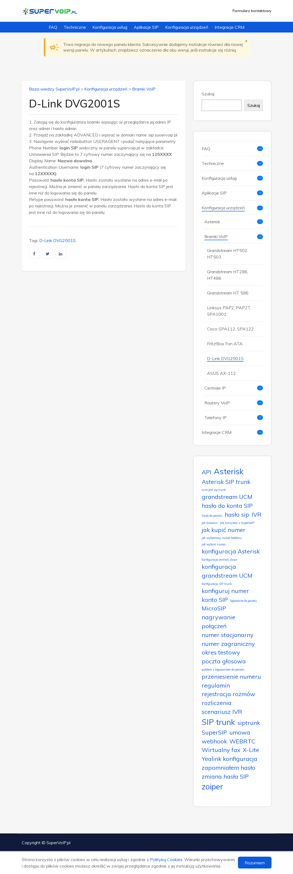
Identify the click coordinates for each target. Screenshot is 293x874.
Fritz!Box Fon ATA (225, 343)
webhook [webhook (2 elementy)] (214, 741)
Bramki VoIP (143, 89)
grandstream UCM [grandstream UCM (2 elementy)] (227, 496)
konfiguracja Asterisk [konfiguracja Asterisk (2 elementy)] (231, 551)
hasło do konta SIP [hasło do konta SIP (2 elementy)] (227, 505)
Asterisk (212, 221)
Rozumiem (255, 862)
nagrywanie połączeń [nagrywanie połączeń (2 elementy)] (218, 621)
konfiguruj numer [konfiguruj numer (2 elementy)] (225, 590)
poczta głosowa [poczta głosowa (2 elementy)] (224, 661)
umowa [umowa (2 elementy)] (239, 732)
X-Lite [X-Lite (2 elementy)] (251, 749)
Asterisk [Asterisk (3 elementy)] (229, 471)
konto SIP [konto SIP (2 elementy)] (215, 599)
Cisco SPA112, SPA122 (230, 329)
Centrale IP (215, 388)
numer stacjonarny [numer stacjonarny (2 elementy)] (228, 634)
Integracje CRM (229, 27)
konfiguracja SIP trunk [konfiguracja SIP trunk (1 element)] (217, 584)
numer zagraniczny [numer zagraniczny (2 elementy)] (228, 643)
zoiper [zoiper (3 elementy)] (212, 786)
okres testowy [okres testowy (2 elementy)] (221, 652)
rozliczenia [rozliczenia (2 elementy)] (216, 702)
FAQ (53, 27)
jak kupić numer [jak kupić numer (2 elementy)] (223, 529)
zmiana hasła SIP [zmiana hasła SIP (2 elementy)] (225, 776)
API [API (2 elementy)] (206, 472)
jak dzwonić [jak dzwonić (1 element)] (210, 523)
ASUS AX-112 (221, 373)
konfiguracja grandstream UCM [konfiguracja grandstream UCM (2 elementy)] (227, 571)
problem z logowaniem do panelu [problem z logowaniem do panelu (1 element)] (223, 669)
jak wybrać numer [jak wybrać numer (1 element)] (214, 544)
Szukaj (208, 93)
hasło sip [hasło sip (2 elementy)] (237, 514)
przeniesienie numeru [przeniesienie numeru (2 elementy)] (231, 676)
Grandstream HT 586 (227, 293)
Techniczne (75, 27)
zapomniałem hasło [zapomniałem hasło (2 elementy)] (228, 767)
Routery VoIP (217, 402)
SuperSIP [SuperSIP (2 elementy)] (214, 732)
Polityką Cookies (166, 859)
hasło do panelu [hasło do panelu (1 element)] (212, 515)
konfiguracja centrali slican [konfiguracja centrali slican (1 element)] (219, 560)
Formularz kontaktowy (252, 10)
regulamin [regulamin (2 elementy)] (216, 685)
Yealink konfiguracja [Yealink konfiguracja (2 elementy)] (229, 758)
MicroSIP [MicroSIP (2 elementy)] (214, 608)
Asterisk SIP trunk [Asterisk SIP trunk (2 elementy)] (226, 481)
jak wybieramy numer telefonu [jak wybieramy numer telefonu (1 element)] (222, 538)
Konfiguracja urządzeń (186, 27)
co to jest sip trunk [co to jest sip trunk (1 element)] (214, 490)
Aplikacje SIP (146, 27)
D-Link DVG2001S (57, 240)
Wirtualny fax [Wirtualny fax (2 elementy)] (221, 749)
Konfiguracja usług (109, 27)
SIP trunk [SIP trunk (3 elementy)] (218, 722)
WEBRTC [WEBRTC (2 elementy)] (242, 741)
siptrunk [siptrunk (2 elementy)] (248, 722)
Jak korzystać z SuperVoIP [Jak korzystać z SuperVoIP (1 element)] (237, 523)
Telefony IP (215, 417)
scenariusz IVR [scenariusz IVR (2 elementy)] (222, 711)
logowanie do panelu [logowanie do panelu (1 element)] (243, 601)
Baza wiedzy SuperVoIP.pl (54, 89)
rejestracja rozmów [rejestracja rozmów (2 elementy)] (228, 693)
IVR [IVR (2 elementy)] (257, 514)
